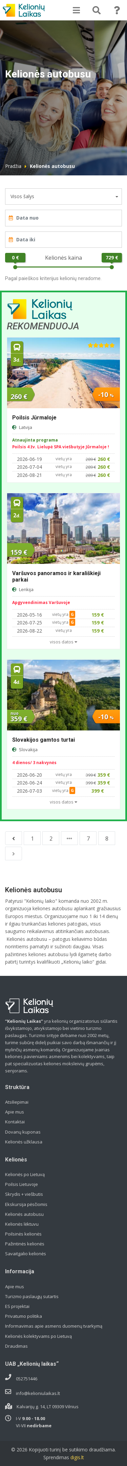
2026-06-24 (29, 782)
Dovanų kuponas (23, 1132)
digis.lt (77, 1457)
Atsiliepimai (16, 1102)
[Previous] (13, 838)
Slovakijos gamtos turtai (43, 740)
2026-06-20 (29, 775)
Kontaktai (15, 1122)
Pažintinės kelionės (24, 1244)
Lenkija (26, 589)
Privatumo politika (23, 1316)
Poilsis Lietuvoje (21, 1184)
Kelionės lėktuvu (22, 1224)
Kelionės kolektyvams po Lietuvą (38, 1336)
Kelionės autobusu (24, 1214)
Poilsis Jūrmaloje (34, 417)
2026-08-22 (29, 630)
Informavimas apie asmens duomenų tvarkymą (53, 1326)
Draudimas (16, 1346)
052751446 (26, 1379)
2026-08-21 (29, 475)
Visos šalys (22, 196)
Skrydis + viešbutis (24, 1194)
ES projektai (17, 1306)
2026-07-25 (29, 622)
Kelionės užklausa (23, 1142)
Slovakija (28, 749)
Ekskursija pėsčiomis (26, 1204)
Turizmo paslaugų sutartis (32, 1296)
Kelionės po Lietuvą (25, 1174)
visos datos (63, 642)
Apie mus (14, 1112)
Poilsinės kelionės (23, 1234)
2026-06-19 (29, 459)
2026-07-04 (29, 467)
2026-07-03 (29, 791)
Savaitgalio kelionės (25, 1254)
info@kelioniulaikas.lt (38, 1393)
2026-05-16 (29, 614)
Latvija (25, 427)
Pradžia (13, 166)
